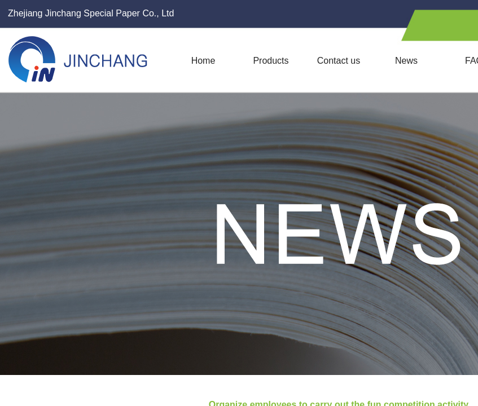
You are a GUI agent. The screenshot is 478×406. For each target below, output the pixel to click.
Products (270, 60)
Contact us (338, 60)
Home (203, 60)
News (406, 60)
